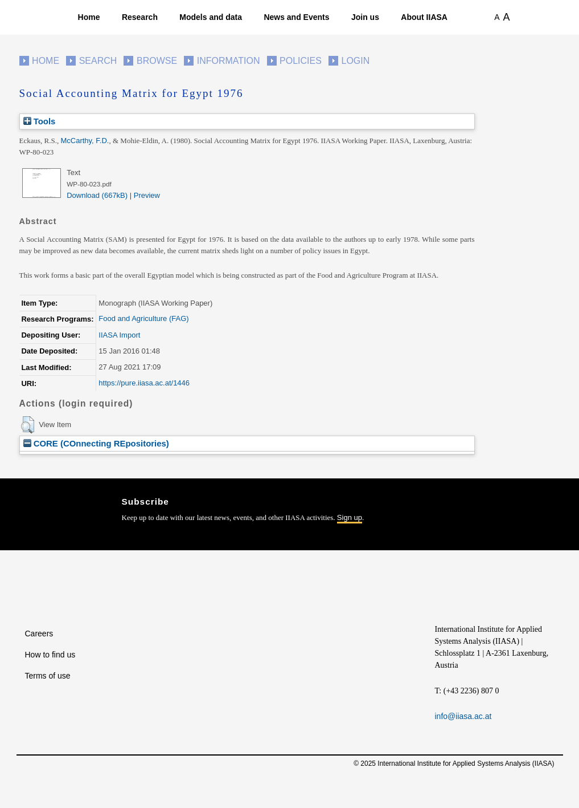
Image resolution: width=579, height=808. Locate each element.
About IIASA (424, 17)
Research (140, 17)
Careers (39, 633)
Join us (365, 17)
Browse (157, 61)
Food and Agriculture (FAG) (143, 318)
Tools (39, 121)
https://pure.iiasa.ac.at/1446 (144, 383)
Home (89, 17)
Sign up (349, 517)
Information (228, 61)
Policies (301, 61)
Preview (147, 195)
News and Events (296, 17)
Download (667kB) (97, 195)
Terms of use (48, 675)
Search (98, 61)
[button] (27, 424)
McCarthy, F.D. (84, 140)
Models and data (210, 17)
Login (356, 61)
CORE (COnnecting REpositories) (96, 443)
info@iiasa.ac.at (463, 716)
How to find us (50, 654)
